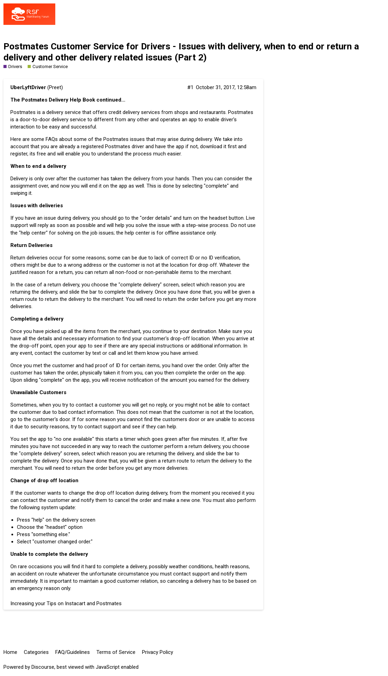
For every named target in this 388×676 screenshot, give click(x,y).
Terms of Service (115, 652)
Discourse (42, 667)
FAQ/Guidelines (72, 652)
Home (10, 652)
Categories (36, 652)
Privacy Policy (157, 652)
